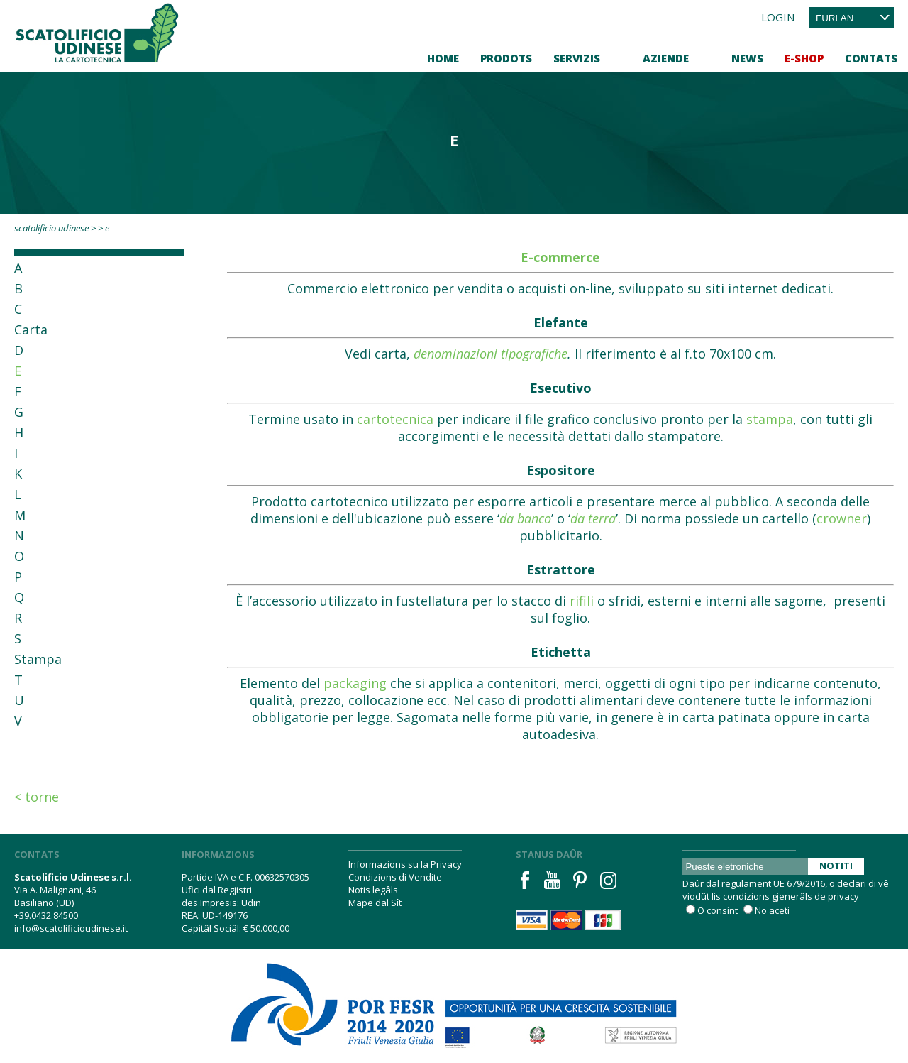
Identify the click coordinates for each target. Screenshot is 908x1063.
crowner (841, 518)
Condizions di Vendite (395, 877)
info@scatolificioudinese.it (71, 928)
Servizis (576, 58)
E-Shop (804, 58)
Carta (31, 329)
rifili (582, 600)
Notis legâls (373, 889)
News (747, 58)
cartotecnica (395, 418)
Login (777, 17)
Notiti (836, 865)
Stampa (38, 658)
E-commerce (560, 257)
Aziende (666, 58)
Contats (871, 58)
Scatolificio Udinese (51, 228)
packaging (355, 683)
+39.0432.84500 (46, 915)
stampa (769, 418)
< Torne (36, 796)
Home (443, 58)
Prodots (506, 58)
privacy (843, 896)
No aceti (772, 910)
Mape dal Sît (375, 902)
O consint (717, 910)
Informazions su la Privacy (405, 864)
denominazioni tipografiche (491, 353)
